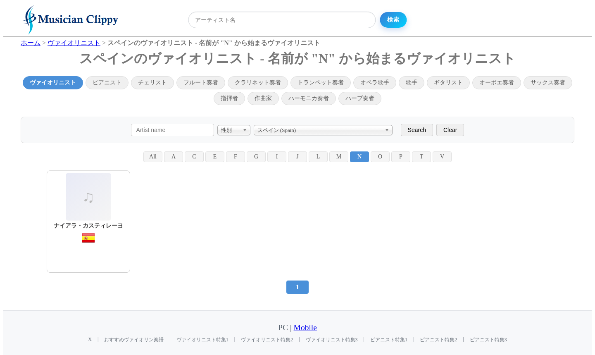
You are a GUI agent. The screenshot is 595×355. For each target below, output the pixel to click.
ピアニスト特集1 (388, 340)
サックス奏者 (548, 82)
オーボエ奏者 (496, 82)
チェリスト (152, 82)
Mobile (305, 327)
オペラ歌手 (374, 82)
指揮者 (229, 98)
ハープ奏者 (359, 98)
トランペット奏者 (321, 82)
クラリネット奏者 (258, 82)
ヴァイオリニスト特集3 (332, 340)
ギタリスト (448, 82)
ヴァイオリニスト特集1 (202, 340)
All (153, 157)
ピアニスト (107, 82)
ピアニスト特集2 (438, 340)
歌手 (411, 82)
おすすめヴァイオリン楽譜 (134, 340)
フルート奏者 (200, 82)
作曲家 (263, 98)
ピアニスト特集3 (488, 340)
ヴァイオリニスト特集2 (267, 340)
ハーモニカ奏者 (308, 98)
